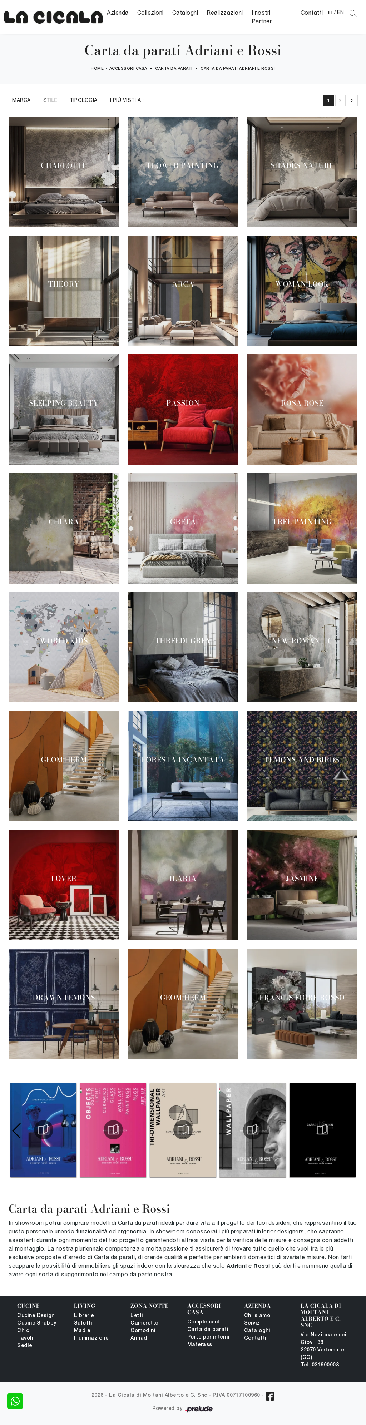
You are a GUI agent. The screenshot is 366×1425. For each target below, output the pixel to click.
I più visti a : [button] (127, 100)
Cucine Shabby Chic (36, 1327)
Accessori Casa (128, 68)
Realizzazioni (225, 12)
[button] (349, 1131)
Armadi (139, 1338)
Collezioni (150, 12)
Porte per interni (208, 1337)
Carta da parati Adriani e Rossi (238, 68)
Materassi (200, 1344)
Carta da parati (174, 68)
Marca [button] (21, 100)
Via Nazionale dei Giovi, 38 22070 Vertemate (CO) (324, 1346)
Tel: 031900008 (320, 1365)
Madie (82, 1330)
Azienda (118, 12)
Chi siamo (257, 1315)
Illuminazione (91, 1338)
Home (97, 68)
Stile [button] (50, 100)
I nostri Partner (262, 16)
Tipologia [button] (84, 100)
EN (340, 12)
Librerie (84, 1315)
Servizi (253, 1323)
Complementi (204, 1322)
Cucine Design (36, 1315)
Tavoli (25, 1338)
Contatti (312, 12)
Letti (136, 1315)
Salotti (83, 1323)
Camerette (144, 1323)
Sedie (24, 1346)
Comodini (142, 1330)
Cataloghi (185, 12)
